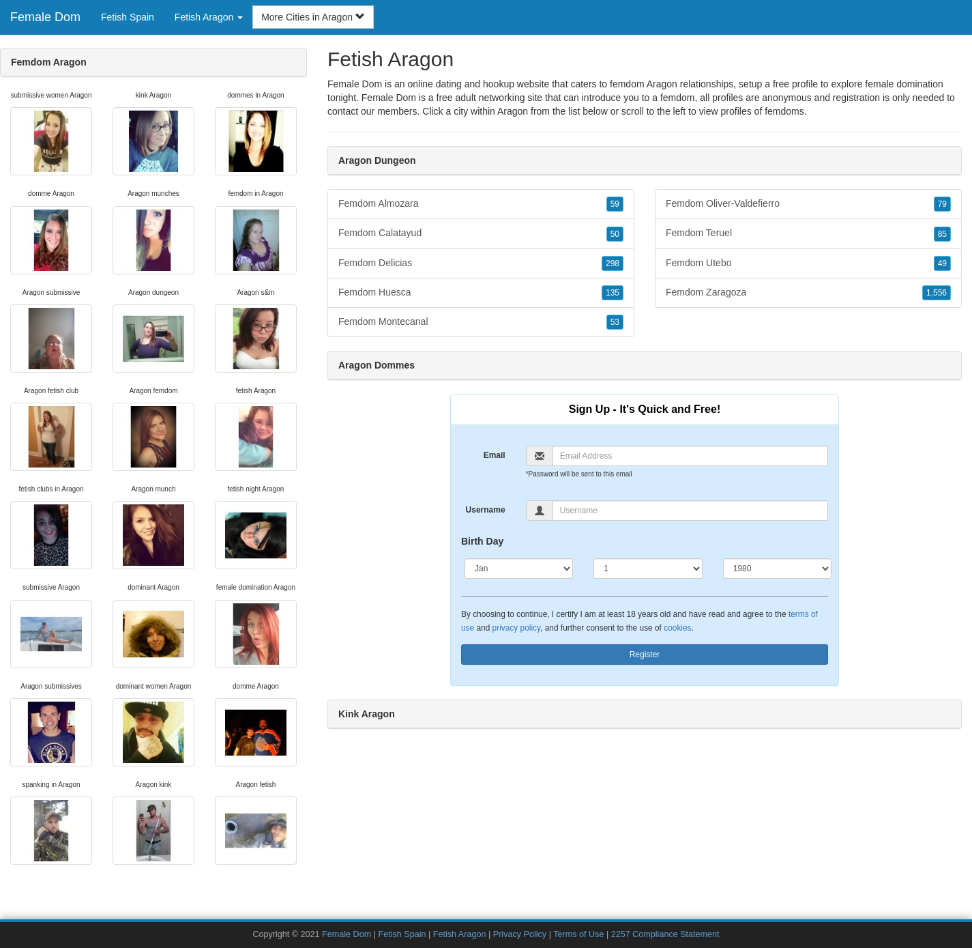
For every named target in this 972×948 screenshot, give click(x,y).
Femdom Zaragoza (808, 292)
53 (614, 322)
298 (612, 263)
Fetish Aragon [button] (209, 17)
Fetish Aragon (459, 934)
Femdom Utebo (808, 263)
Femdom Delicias (480, 263)
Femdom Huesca (480, 292)
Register (645, 654)
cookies (677, 628)
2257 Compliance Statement (665, 934)
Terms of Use (578, 934)
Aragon (512, 111)
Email (494, 455)
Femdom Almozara (480, 204)
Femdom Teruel (808, 233)
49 (942, 263)
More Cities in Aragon (313, 17)
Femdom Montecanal (480, 322)
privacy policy (516, 628)
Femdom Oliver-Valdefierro (808, 204)
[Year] (777, 568)
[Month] (519, 568)
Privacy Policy (519, 934)
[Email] (690, 456)
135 (612, 293)
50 (614, 234)
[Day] (647, 568)
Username (485, 510)
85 (942, 234)
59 (614, 204)
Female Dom (45, 17)
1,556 (936, 293)
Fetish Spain (127, 17)
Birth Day (482, 541)
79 (942, 204)
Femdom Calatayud (480, 233)
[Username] (690, 510)
